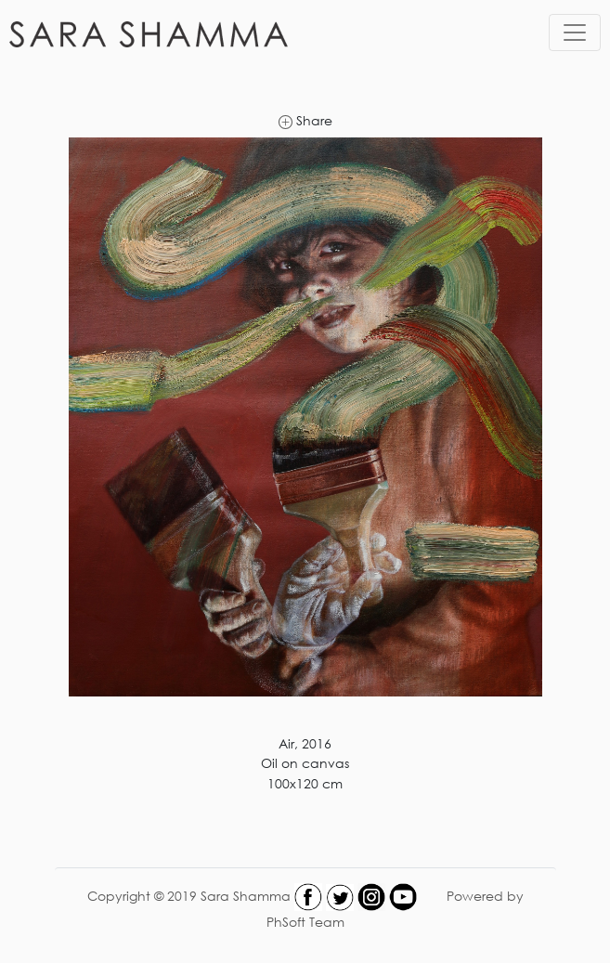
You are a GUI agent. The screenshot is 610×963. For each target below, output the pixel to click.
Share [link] (305, 120)
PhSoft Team (305, 921)
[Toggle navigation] (575, 32)
